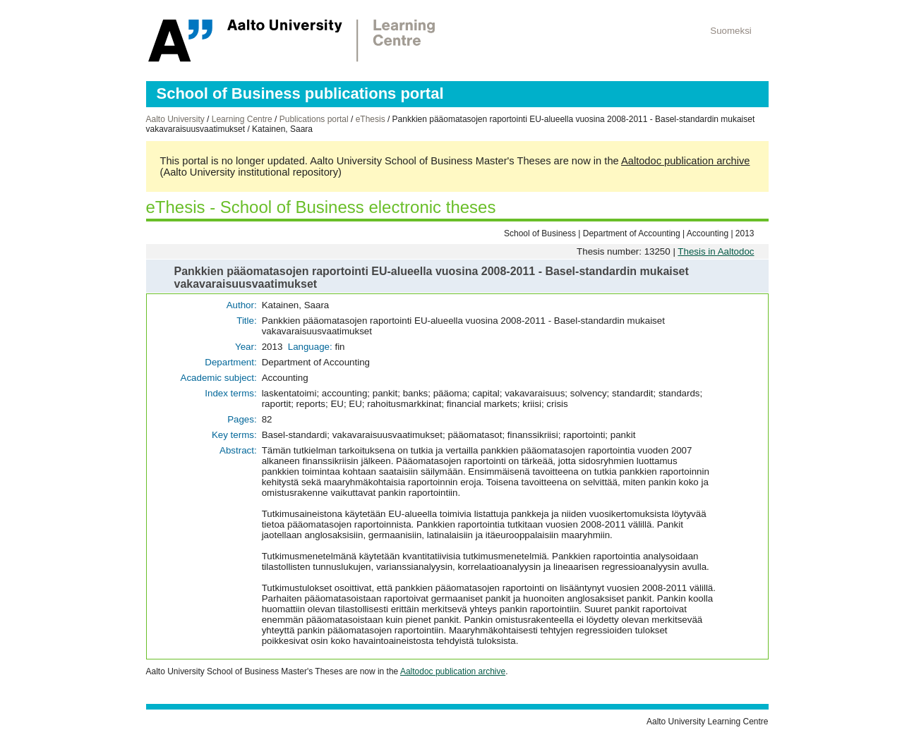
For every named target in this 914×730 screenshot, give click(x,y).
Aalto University (175, 119)
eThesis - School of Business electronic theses (321, 207)
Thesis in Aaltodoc (716, 251)
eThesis (370, 119)
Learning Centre (242, 119)
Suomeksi (731, 30)
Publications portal (314, 119)
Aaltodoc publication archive (685, 160)
